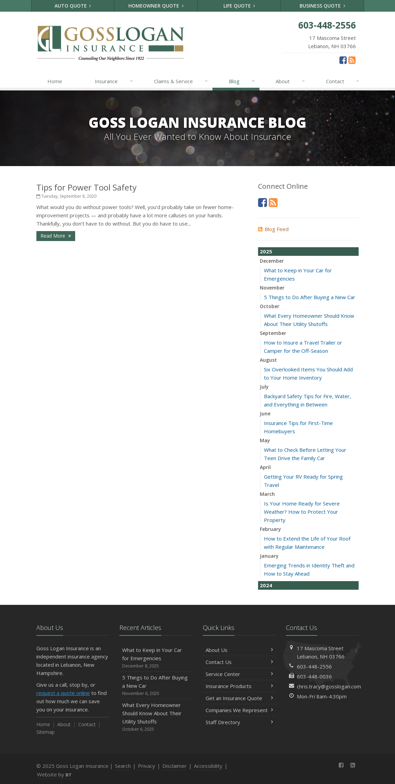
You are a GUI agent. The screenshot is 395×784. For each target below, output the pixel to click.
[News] (352, 60)
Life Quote (239, 5)
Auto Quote (73, 5)
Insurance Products (239, 686)
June (265, 413)
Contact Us (239, 661)
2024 (266, 585)
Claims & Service (181, 81)
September (273, 333)
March (267, 494)
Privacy (146, 765)
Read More (55, 235)
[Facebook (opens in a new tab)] (343, 60)
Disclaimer (174, 765)
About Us (239, 649)
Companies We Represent (239, 710)
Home (54, 81)
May (265, 440)
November (272, 287)
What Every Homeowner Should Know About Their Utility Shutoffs (156, 717)
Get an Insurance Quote (239, 698)
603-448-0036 (314, 676)
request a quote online (63, 692)
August (268, 360)
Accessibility (208, 765)
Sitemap (45, 732)
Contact (343, 81)
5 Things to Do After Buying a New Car (309, 297)
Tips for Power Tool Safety (86, 187)
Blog (242, 81)
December (272, 261)
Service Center (239, 674)
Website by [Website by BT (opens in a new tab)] (54, 774)
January (269, 556)
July (264, 386)
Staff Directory (239, 722)
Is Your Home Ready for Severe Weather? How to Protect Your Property (302, 511)
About (290, 81)
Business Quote (322, 5)
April (265, 467)
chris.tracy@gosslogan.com (329, 686)
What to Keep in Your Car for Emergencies (156, 657)
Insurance (114, 81)
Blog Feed (273, 229)
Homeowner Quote (156, 5)
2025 (266, 251)
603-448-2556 (314, 666)
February (270, 529)
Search (123, 765)
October (269, 306)
